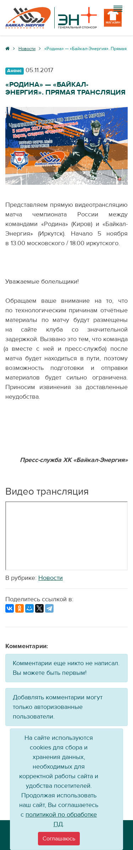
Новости (50, 578)
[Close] (59, 838)
